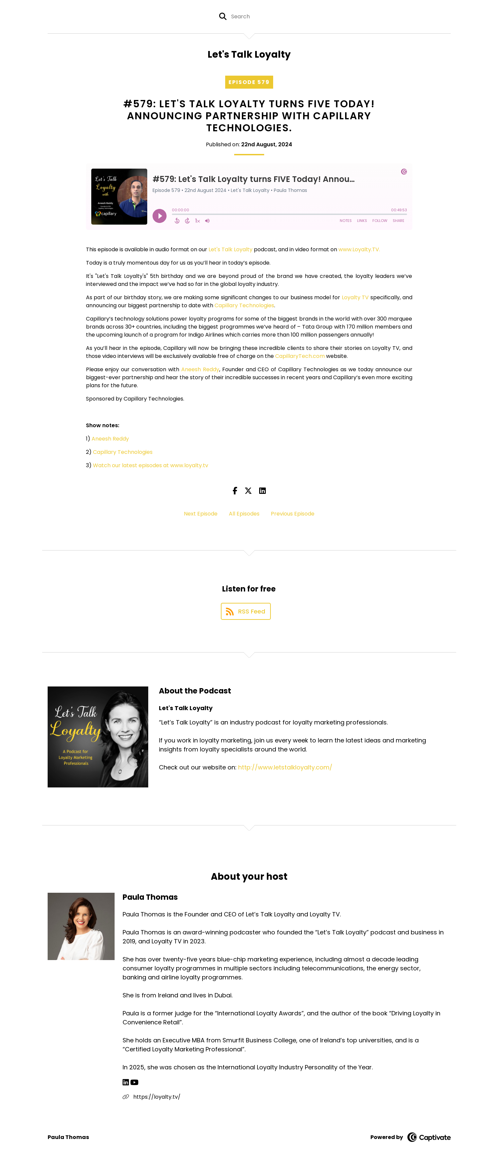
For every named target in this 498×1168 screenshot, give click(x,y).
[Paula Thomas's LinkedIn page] (126, 1082)
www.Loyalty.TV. (359, 249)
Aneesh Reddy (200, 369)
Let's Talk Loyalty (230, 249)
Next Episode (201, 514)
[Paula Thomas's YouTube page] (134, 1082)
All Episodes (244, 514)
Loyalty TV (355, 297)
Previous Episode (292, 514)
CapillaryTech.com (300, 356)
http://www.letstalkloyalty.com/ (285, 767)
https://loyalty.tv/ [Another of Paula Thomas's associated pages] (152, 1097)
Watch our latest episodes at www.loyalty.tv (150, 465)
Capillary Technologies (244, 305)
